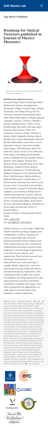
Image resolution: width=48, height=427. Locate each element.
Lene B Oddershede (11, 336)
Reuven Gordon (29, 352)
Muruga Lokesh (9, 343)
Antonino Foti (38, 308)
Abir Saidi (7, 304)
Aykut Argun (22, 311)
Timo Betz (14, 359)
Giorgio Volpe (17, 322)
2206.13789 (14, 219)
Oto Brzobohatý (35, 343)
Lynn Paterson (34, 336)
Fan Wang (23, 317)
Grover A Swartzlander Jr (18, 327)
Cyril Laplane (8, 315)
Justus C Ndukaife (30, 331)
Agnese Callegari (26, 301)
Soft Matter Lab (15, 6)
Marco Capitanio (23, 338)
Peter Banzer (20, 347)
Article (38, 301)
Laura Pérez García (34, 334)
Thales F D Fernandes (18, 357)
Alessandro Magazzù (16, 306)
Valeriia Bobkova (34, 359)
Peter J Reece (31, 347)
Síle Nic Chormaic (27, 354)
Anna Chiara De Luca (25, 308)
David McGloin (14, 317)
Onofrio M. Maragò (22, 343)
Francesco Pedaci (18, 320)
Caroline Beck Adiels (25, 313)
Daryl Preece (29, 315)
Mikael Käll (23, 341)
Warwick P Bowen (20, 361)
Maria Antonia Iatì (36, 338)
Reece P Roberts (18, 352)
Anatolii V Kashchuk (11, 308)
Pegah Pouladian (10, 347)
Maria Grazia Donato (11, 341)
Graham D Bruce (22, 324)
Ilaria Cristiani (15, 329)
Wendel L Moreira (33, 361)
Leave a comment (33, 364)
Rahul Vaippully (27, 350)
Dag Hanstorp (19, 315)
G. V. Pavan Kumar (31, 320)
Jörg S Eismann (17, 331)
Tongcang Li (23, 359)
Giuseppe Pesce (9, 324)
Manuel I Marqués (10, 338)
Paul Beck (27, 345)
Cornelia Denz (38, 313)
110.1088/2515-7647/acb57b (19, 222)
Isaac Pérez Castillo (27, 329)
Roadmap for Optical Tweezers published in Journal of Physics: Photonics (23, 36)
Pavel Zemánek (36, 345)
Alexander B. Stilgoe (32, 306)
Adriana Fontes (16, 304)
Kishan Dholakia (21, 334)
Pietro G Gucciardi (14, 350)
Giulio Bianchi (39, 322)
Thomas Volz (31, 357)
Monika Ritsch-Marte (35, 341)
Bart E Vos (31, 311)
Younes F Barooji (17, 364)
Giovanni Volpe (28, 322)
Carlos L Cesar (12, 313)
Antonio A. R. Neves (11, 311)
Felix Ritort (7, 320)
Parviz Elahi (19, 345)
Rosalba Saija (15, 354)
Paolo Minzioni (9, 345)
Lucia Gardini (23, 336)
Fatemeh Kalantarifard (36, 317)
